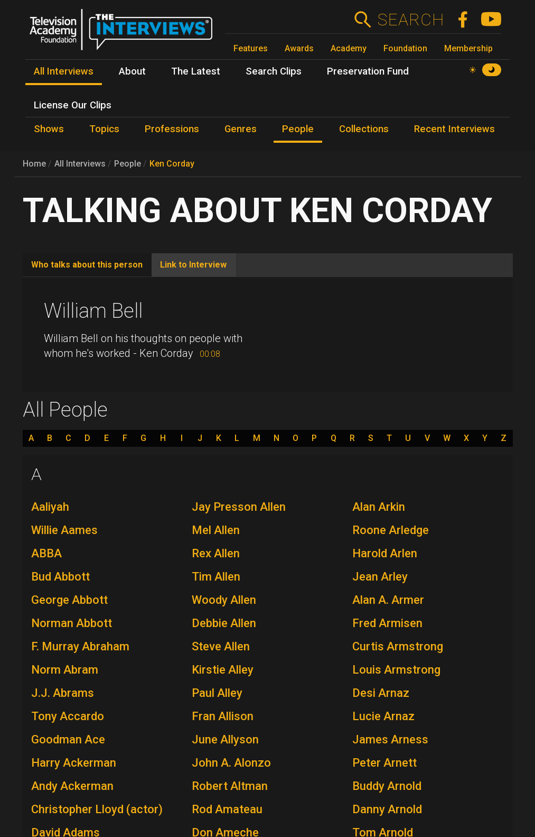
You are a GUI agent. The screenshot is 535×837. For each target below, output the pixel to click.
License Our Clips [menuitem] (72, 105)
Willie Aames (64, 530)
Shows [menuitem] (49, 129)
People (127, 164)
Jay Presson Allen (239, 506)
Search (410, 19)
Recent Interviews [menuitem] (454, 129)
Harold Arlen (384, 553)
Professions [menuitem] (172, 129)
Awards (299, 48)
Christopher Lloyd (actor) (97, 809)
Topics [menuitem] (104, 129)
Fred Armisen (387, 623)
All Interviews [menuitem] (63, 71)
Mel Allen (216, 530)
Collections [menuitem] (364, 129)
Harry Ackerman (73, 762)
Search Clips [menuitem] (274, 71)
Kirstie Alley (223, 669)
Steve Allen (221, 646)
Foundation (405, 48)
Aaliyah (50, 506)
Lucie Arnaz (383, 716)
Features (250, 48)
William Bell (93, 311)
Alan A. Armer (388, 599)
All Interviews (80, 164)
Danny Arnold (387, 809)
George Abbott (69, 599)
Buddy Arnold (386, 786)
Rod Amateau (227, 809)
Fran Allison (223, 716)
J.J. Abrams (62, 693)
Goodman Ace (68, 739)
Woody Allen (224, 599)
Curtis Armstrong (397, 646)
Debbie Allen (224, 623)
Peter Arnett (384, 762)
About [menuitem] (132, 71)
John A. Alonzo (231, 762)
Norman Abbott (71, 623)
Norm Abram (64, 669)
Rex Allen (216, 553)
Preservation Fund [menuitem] (368, 71)
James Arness (390, 739)
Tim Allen (216, 576)
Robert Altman (230, 786)
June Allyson (225, 739)
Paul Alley (217, 693)
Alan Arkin (378, 506)
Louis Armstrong (396, 669)
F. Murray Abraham (80, 646)
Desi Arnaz (380, 693)
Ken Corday (171, 164)
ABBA (46, 553)
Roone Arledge (390, 530)
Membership (468, 48)
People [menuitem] (298, 129)
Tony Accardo (67, 716)
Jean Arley (380, 576)
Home (34, 164)
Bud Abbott (60, 576)
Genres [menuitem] (240, 129)
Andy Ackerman (72, 786)
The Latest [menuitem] (195, 71)
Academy (349, 48)
